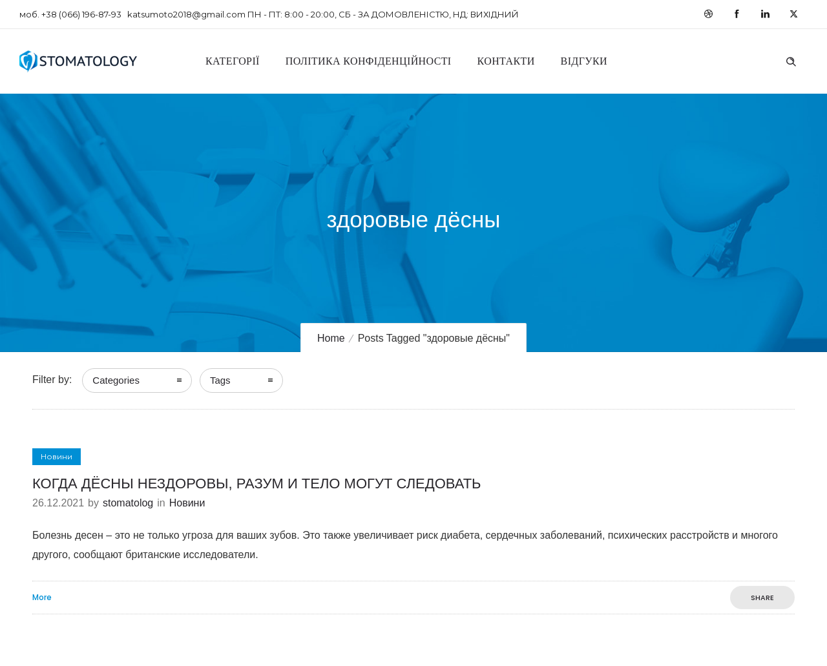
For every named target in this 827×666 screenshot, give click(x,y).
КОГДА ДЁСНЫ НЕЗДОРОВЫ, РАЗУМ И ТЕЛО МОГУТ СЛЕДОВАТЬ (256, 483)
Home (331, 338)
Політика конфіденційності (369, 61)
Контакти (506, 61)
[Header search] (790, 60)
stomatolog (128, 502)
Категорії (232, 61)
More (42, 597)
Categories (116, 380)
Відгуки (584, 61)
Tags (220, 380)
